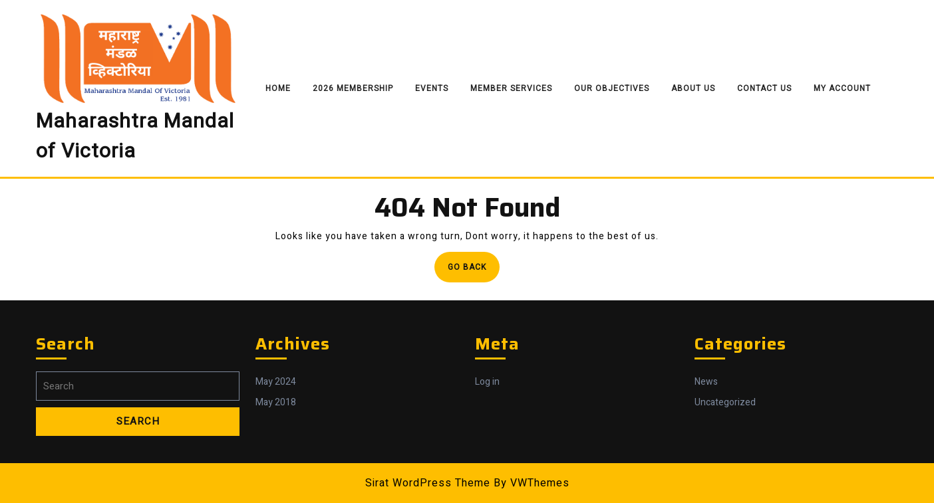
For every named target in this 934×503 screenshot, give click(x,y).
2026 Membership (353, 88)
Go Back (474, 270)
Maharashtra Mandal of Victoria (135, 136)
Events (431, 88)
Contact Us (764, 88)
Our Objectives (611, 88)
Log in (487, 382)
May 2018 (275, 402)
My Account (842, 88)
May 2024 (275, 382)
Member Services (511, 88)
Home (278, 88)
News (706, 382)
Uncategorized (725, 402)
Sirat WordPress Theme (427, 483)
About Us (693, 88)
